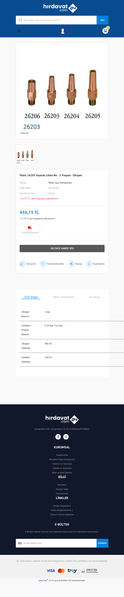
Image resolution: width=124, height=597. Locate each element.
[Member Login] (63, 31)
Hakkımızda (62, 455)
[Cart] (105, 31)
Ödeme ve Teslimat (62, 463)
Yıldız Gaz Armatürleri (60, 182)
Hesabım (62, 484)
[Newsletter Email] (56, 543)
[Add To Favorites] (52, 264)
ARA (102, 20)
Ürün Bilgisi (31, 297)
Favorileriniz (62, 493)
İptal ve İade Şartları (62, 472)
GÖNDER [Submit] (102, 543)
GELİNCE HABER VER (62, 248)
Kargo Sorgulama (62, 505)
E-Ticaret (54, 580)
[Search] (62, 20)
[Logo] (62, 8)
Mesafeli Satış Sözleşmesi (62, 459)
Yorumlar (94, 297)
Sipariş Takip (62, 489)
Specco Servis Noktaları (62, 514)
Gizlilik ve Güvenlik (62, 468)
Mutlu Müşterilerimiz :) (62, 510)
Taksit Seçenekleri (63, 297)
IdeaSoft (43, 580)
